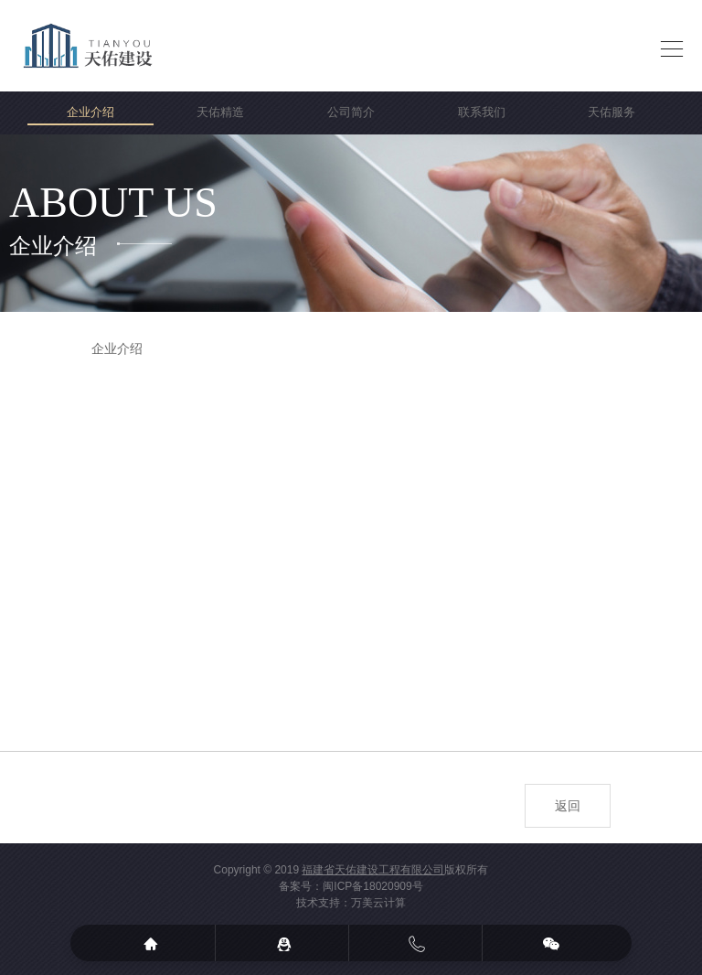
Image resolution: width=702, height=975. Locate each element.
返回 (567, 805)
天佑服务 (611, 112)
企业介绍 (90, 112)
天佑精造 (220, 112)
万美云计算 (378, 902)
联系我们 (481, 112)
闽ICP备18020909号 (372, 886)
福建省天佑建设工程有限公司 (373, 869)
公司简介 (351, 112)
